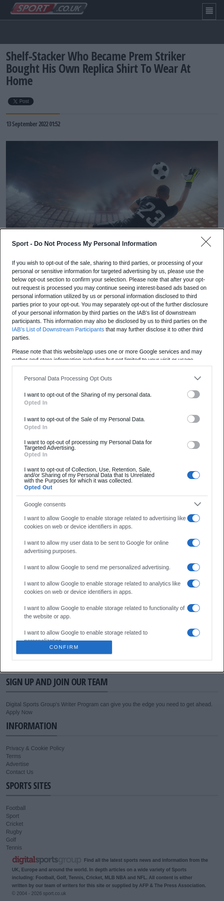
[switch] (193, 394)
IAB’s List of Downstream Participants (58, 329)
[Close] (208, 244)
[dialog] (112, 450)
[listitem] (112, 378)
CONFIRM (64, 647)
